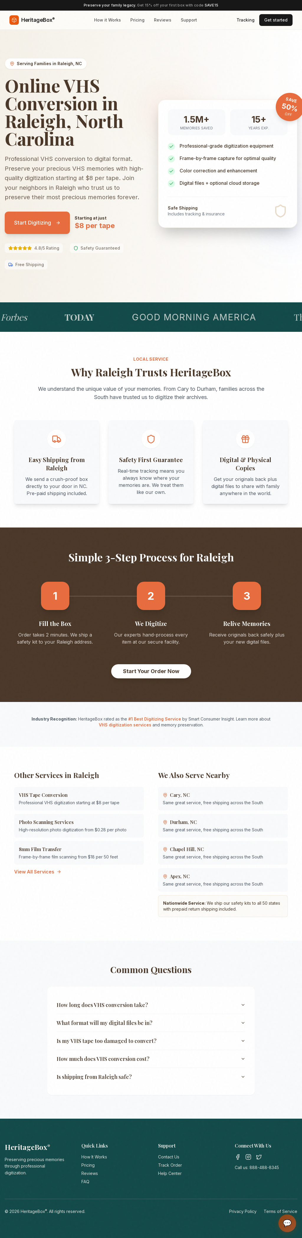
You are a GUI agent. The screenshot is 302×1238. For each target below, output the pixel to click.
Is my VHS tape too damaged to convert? (151, 1040)
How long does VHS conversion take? (151, 1004)
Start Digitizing (37, 223)
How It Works (94, 1156)
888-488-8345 (264, 1167)
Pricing (137, 19)
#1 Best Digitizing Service (154, 718)
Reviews (162, 19)
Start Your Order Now (151, 671)
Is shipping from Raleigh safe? (151, 1076)
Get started (276, 19)
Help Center (170, 1173)
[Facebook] (238, 1157)
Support (189, 19)
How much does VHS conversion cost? (151, 1058)
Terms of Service (280, 1211)
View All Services (37, 872)
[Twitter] (259, 1157)
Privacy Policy (243, 1211)
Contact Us (168, 1156)
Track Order (170, 1165)
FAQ (85, 1181)
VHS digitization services (125, 724)
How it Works (107, 19)
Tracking (246, 19)
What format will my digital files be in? (151, 1022)
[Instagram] (248, 1157)
